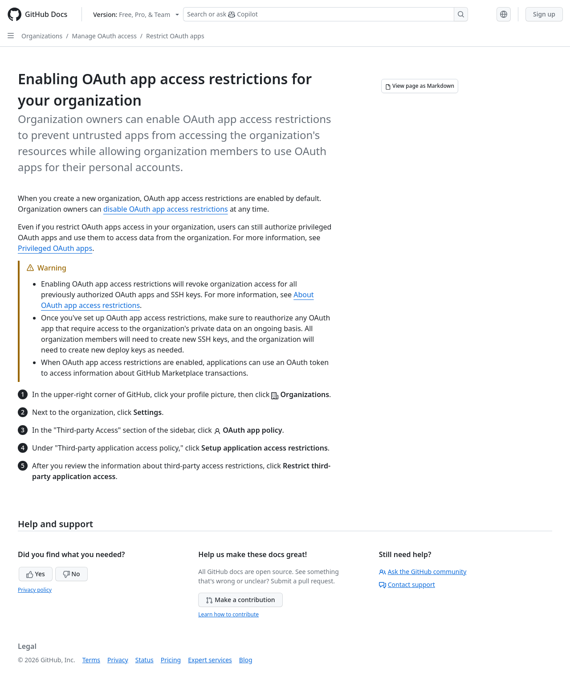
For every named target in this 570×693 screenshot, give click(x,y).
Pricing (171, 660)
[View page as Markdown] (419, 86)
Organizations (41, 36)
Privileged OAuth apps (55, 248)
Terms (91, 660)
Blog (245, 660)
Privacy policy (35, 590)
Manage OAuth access (104, 36)
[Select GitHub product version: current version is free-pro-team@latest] (136, 14)
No (71, 574)
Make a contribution (240, 599)
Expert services (210, 660)
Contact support (407, 584)
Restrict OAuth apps (175, 36)
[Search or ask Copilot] (325, 14)
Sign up (544, 14)
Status (144, 660)
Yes (35, 574)
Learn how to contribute (228, 614)
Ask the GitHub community (423, 571)
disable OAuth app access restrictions (165, 209)
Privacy (117, 660)
